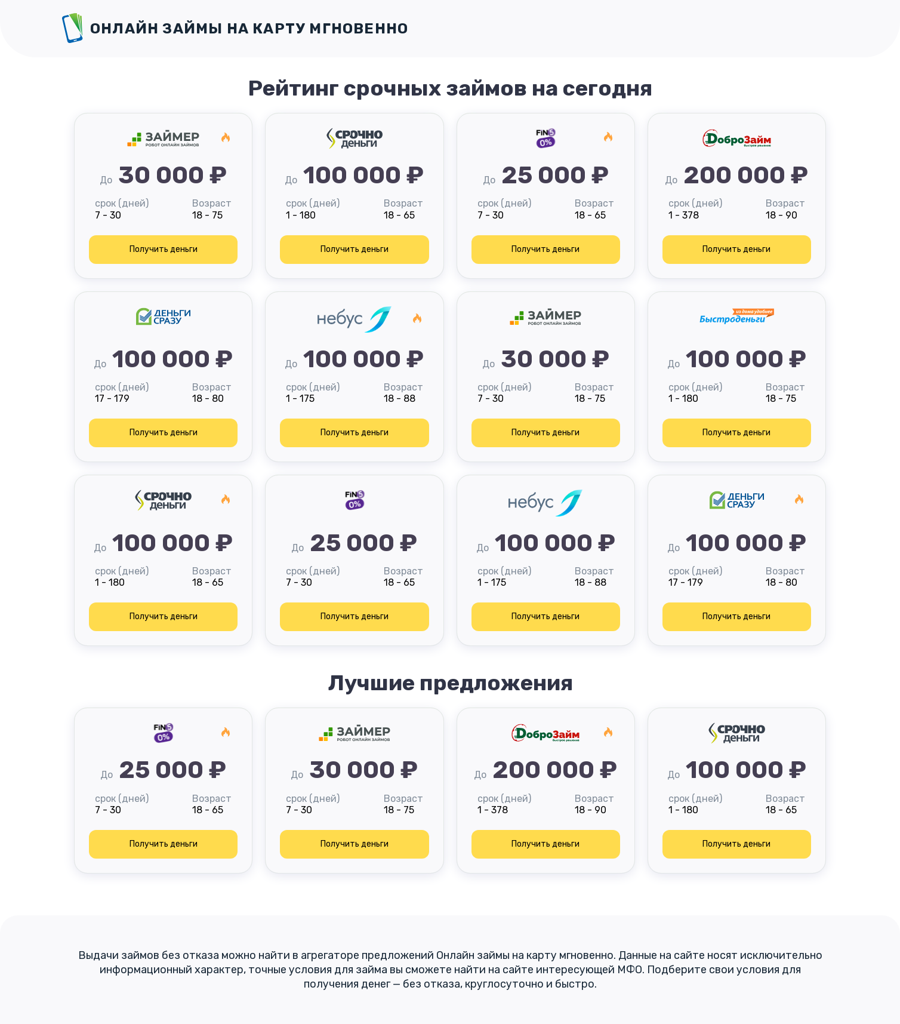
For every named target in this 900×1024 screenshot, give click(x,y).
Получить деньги (164, 249)
